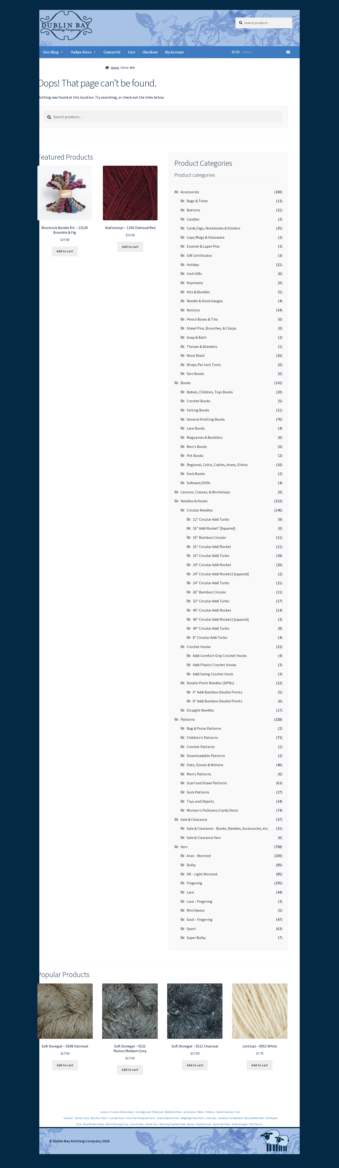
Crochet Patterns (201, 746)
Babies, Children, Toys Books (210, 392)
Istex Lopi (211, 1118)
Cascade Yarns (116, 1118)
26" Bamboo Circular (209, 592)
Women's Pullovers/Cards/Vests (212, 810)
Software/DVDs (198, 482)
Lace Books (196, 428)
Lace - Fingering (199, 901)
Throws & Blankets (202, 346)
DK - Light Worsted (202, 874)
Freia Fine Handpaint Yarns (140, 1118)
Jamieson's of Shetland (230, 1118)
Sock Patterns (198, 792)
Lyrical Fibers (137, 1124)
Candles (193, 219)
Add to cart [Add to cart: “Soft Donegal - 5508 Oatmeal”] (65, 1065)
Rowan (190, 1124)
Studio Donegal (239, 1124)
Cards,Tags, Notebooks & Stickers (213, 228)
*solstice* (68, 1118)
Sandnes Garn (203, 1124)
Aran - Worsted (199, 855)
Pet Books (195, 455)
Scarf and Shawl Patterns (207, 783)
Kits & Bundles (198, 292)
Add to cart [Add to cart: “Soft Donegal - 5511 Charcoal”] (195, 1065)
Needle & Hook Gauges (205, 300)
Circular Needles (200, 510)
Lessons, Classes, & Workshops (205, 492)
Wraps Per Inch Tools (204, 364)
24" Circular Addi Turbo (211, 582)
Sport (191, 928)
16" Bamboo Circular (209, 537)
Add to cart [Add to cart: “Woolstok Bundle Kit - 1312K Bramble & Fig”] (64, 251)
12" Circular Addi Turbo (211, 519)
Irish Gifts (194, 273)
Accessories (190, 191)
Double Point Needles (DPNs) (210, 683)
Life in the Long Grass (116, 1124)
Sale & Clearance (194, 819)
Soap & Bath (196, 337)
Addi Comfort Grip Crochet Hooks (220, 655)
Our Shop (51, 52)
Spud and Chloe (221, 1124)
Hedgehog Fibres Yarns (193, 1118)
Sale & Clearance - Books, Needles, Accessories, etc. (228, 828)
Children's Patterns (202, 737)
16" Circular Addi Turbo (211, 555)
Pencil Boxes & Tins (202, 319)
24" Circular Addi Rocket (212, 564)
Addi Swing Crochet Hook (213, 674)
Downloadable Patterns (206, 755)
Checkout (150, 52)
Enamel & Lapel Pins (203, 246)
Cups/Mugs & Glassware (206, 237)
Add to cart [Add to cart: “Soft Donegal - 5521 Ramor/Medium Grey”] (130, 1069)
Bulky (191, 864)
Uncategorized (143, 1112)
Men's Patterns (199, 774)
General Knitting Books (206, 419)
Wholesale (157, 1112)
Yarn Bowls (195, 373)
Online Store (81, 52)
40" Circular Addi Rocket (212, 610)
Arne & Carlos (82, 1118)
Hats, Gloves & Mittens (205, 764)
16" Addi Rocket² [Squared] (214, 528)
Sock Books (196, 473)
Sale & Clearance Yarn (204, 837)
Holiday (193, 264)
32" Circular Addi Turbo (211, 601)
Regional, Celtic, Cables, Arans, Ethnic (217, 464)
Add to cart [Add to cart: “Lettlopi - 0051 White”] (259, 1065)
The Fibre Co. (256, 1124)
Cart (131, 52)
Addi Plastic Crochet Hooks (214, 664)
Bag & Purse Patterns (204, 728)
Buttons (193, 210)
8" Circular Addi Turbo (210, 637)
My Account (174, 52)
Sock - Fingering (200, 919)
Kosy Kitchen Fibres (93, 1124)
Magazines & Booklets (204, 437)
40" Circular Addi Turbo (211, 628)
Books (186, 382)
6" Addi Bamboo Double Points (217, 692)
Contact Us (112, 52)
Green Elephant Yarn (168, 1118)
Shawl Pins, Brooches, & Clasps (211, 328)
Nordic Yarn (152, 1124)
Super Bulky (196, 937)
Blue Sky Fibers (99, 1118)
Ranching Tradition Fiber (172, 1124)
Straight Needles (200, 710)
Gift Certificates (199, 255)
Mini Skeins (196, 910)
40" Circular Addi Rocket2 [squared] (221, 619)
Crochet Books (198, 401)
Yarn (184, 846)
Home (115, 67)
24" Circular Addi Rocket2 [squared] (221, 574)
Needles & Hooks (194, 501)
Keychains (195, 282)
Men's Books (197, 446)
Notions (193, 310)
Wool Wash (196, 355)
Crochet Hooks (199, 646)
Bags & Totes (197, 200)
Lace (190, 892)
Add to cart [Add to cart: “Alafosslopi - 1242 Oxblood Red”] (130, 247)
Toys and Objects (200, 801)
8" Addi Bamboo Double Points (217, 701)
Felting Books (198, 410)
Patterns (188, 719)
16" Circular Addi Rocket (212, 546)
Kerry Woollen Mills (254, 1118)
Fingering (194, 883)
